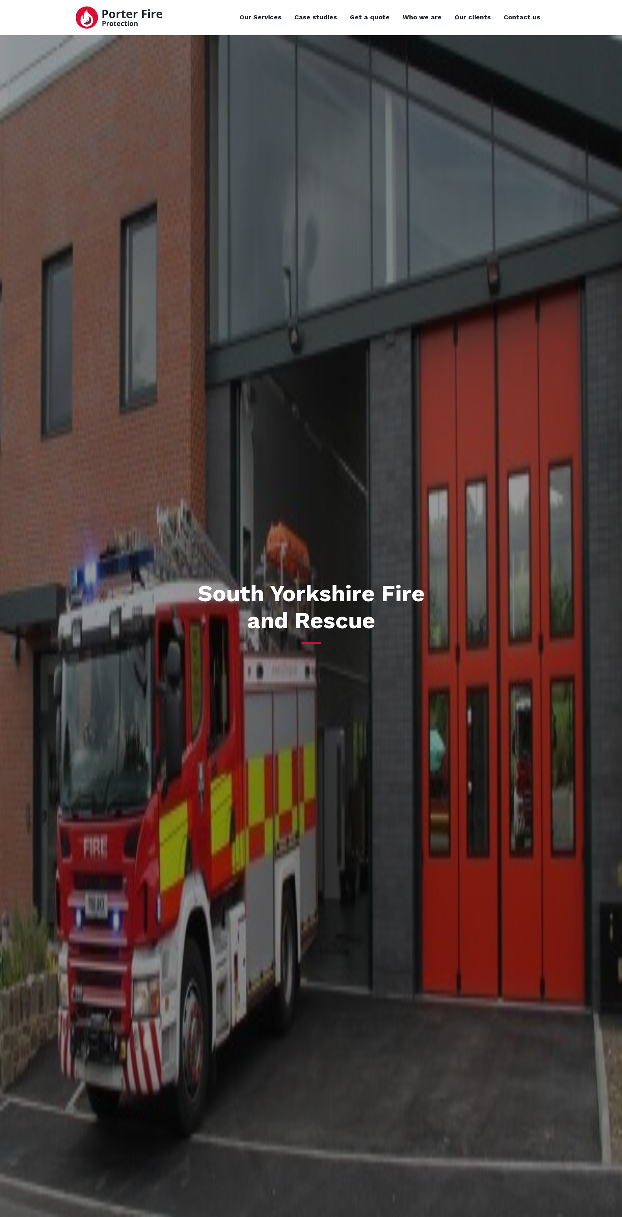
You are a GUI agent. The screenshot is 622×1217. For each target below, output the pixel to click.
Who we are (422, 17)
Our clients (473, 17)
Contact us (522, 17)
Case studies (315, 17)
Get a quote (370, 17)
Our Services (260, 17)
